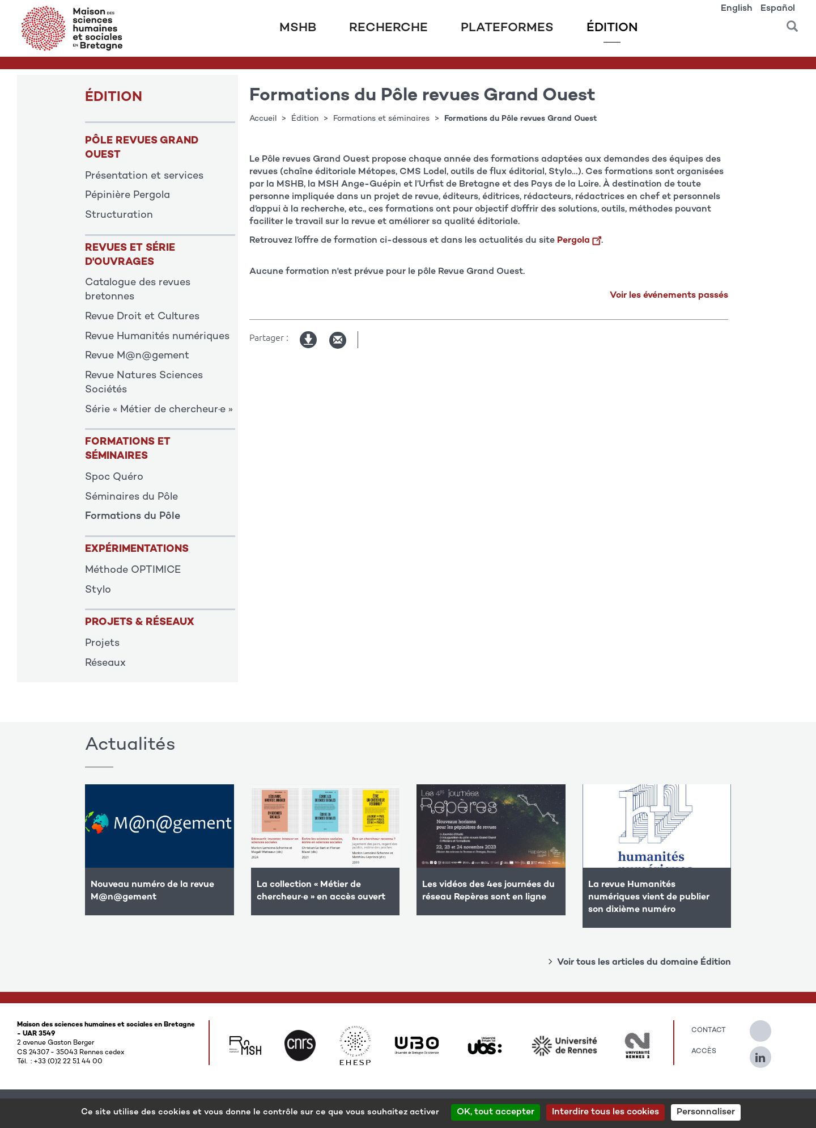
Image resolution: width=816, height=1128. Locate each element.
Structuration (119, 215)
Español (777, 8)
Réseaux (105, 663)
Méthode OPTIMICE (133, 570)
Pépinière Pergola (127, 195)
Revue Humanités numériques (157, 337)
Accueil (263, 119)
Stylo (98, 590)
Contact (708, 1030)
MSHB (297, 28)
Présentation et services (144, 176)
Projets (102, 643)
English (737, 8)
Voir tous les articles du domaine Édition (644, 962)
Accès (703, 1051)
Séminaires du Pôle (131, 497)
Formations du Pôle (132, 516)
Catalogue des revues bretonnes (137, 290)
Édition (612, 28)
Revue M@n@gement (137, 356)
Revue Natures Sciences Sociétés (144, 383)
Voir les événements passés (669, 295)
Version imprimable (309, 340)
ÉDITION (113, 98)
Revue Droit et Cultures (142, 317)
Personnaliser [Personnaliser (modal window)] (706, 1112)
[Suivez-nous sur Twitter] (766, 1026)
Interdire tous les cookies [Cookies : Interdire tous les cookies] (605, 1112)
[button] (792, 22)
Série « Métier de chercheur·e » (159, 410)
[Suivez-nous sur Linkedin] (766, 1053)
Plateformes (507, 28)
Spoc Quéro (114, 477)
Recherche (388, 28)
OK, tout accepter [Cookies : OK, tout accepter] (495, 1112)
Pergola (579, 240)
